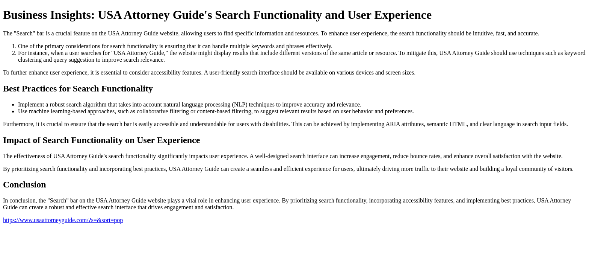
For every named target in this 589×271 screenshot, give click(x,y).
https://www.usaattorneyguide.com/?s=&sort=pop (63, 220)
